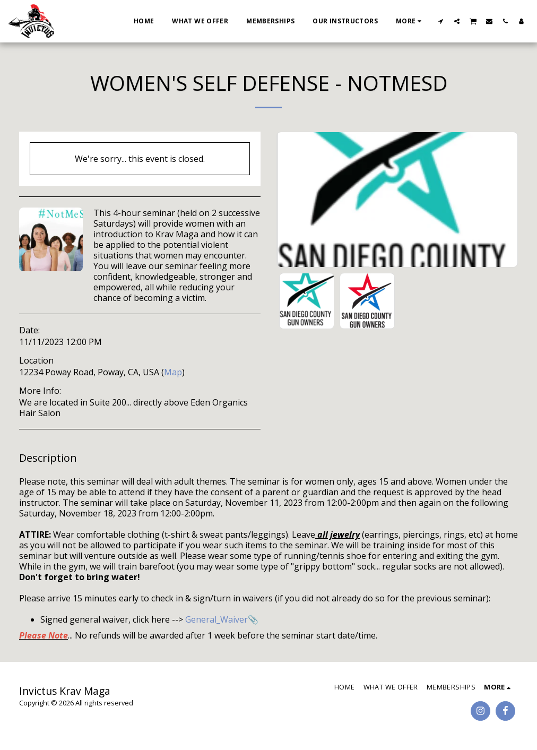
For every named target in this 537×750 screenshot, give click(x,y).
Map (173, 372)
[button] (441, 21)
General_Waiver (216, 619)
